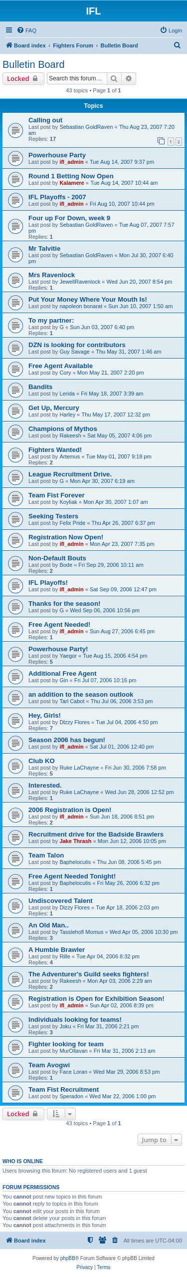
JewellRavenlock (79, 282)
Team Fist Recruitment (63, 1089)
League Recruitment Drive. (70, 474)
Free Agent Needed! (59, 624)
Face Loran (73, 1072)
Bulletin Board (33, 64)
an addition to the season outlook (80, 694)
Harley (67, 415)
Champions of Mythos (62, 428)
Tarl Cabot (71, 701)
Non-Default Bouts (57, 558)
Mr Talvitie (44, 248)
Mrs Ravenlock (51, 275)
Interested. (45, 785)
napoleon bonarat (80, 306)
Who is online (22, 1161)
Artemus (69, 456)
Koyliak (68, 502)
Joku (65, 1026)
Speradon (71, 1096)
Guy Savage (74, 352)
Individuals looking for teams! (75, 1019)
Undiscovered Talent (60, 900)
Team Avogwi (49, 1065)
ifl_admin (71, 162)
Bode (65, 565)
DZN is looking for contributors (77, 345)
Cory (65, 373)
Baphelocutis (75, 862)
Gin (63, 680)
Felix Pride (72, 523)
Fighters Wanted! (55, 449)
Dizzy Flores (74, 722)
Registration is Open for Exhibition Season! (96, 998)
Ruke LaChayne (79, 768)
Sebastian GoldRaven (86, 127)
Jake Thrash (75, 841)
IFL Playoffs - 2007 (57, 197)
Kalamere (71, 183)
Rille (64, 956)
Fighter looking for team (66, 1044)
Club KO (41, 761)
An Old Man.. (48, 925)
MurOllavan (73, 1051)
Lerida (67, 394)
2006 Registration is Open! (69, 810)
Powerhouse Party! (58, 649)
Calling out (45, 120)
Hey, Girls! (44, 715)
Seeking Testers (53, 516)
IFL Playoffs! (48, 582)
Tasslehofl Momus (81, 932)
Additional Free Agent (62, 673)
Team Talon (46, 855)
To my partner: (51, 320)
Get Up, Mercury (53, 408)
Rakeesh (70, 435)
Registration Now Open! (65, 537)
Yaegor (68, 656)
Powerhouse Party (57, 155)
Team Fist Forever (56, 495)
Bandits (40, 387)
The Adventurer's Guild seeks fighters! (88, 974)
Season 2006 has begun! (66, 740)
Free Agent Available (60, 366)
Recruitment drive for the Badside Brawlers (96, 834)
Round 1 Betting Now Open (71, 176)
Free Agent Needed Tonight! (72, 876)
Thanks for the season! (64, 603)
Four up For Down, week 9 (69, 218)
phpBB (67, 1258)
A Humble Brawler (56, 949)
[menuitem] (26, 30)
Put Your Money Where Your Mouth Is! (87, 299)
